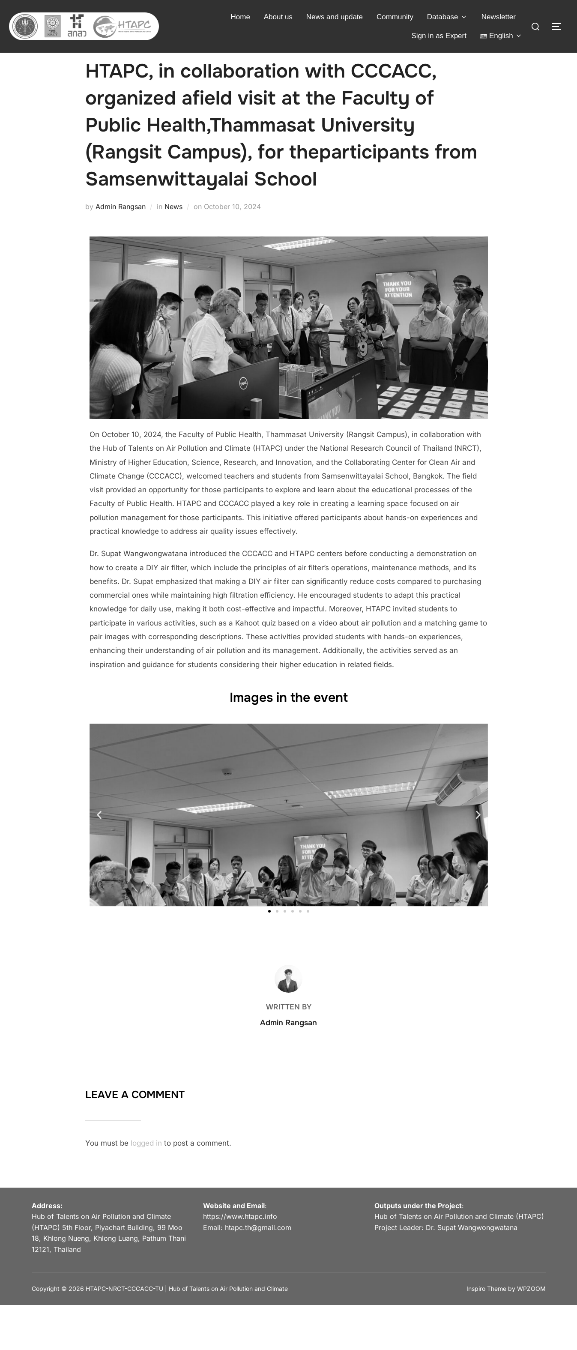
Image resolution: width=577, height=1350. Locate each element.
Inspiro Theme (486, 1304)
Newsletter (498, 17)
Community (395, 17)
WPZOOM (531, 1304)
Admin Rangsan (121, 222)
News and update (334, 17)
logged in (146, 1158)
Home (240, 17)
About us (278, 17)
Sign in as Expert (438, 36)
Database (447, 17)
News (173, 222)
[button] (99, 830)
